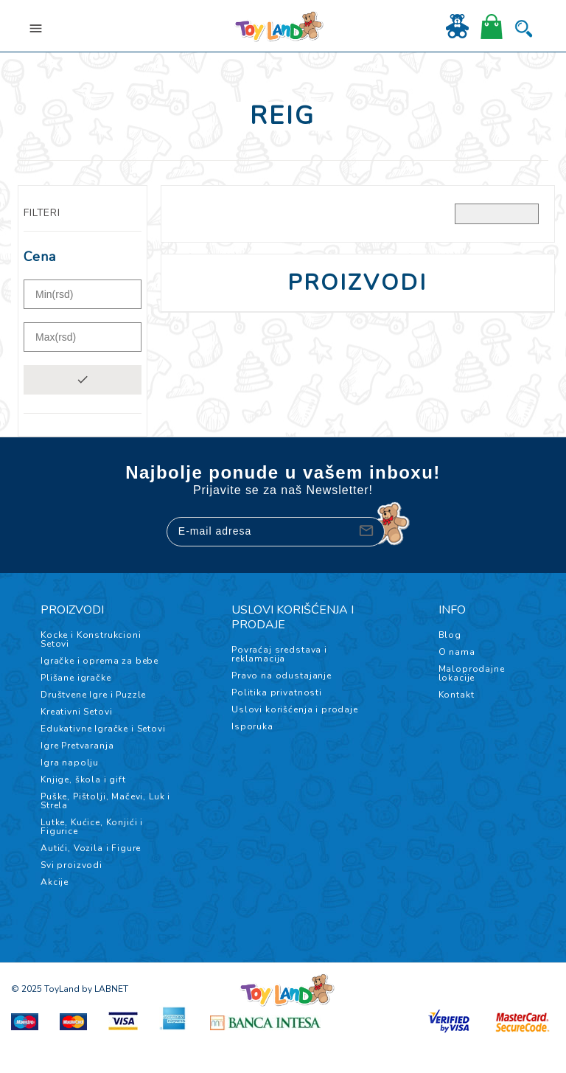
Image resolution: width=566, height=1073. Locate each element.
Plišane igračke (76, 678)
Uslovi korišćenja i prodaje (294, 709)
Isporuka (252, 726)
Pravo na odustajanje (281, 675)
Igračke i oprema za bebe (99, 661)
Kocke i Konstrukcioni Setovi (91, 639)
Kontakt (457, 695)
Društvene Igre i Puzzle (93, 695)
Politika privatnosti (276, 692)
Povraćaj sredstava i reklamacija (279, 654)
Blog (450, 635)
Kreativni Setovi (76, 712)
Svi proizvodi (71, 865)
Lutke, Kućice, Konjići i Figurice (92, 826)
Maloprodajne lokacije (472, 673)
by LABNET (105, 989)
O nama (457, 652)
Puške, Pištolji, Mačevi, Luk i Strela (105, 801)
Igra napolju (70, 762)
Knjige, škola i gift (83, 779)
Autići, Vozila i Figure (91, 848)
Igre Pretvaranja (77, 745)
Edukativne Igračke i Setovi (103, 729)
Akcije (55, 882)
